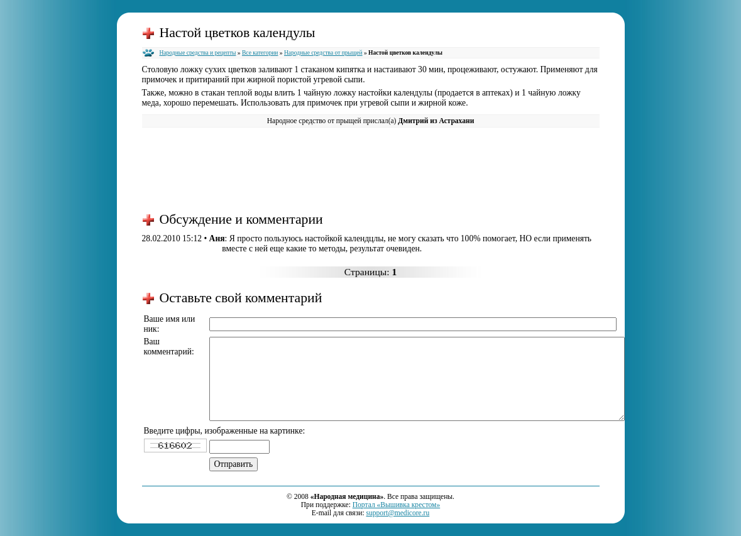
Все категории (260, 53)
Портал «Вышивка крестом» (396, 505)
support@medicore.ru (397, 513)
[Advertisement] (371, 168)
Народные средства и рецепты (198, 53)
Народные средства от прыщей (323, 53)
